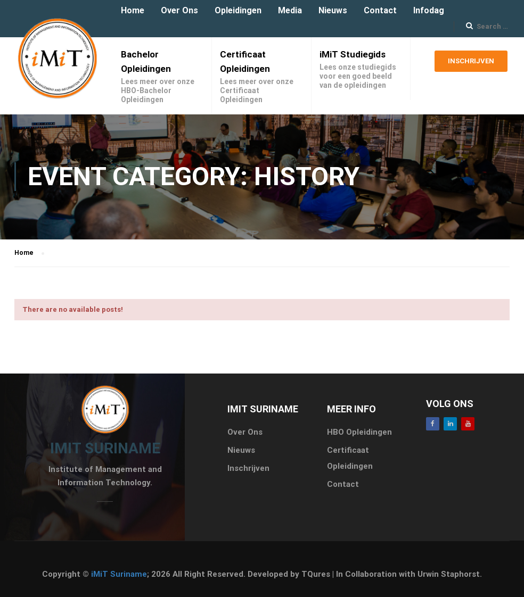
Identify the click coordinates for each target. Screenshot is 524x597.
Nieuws (332, 10)
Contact (380, 10)
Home (132, 10)
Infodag (428, 10)
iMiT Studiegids (353, 54)
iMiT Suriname (119, 574)
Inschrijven (471, 64)
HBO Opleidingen (359, 432)
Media (290, 10)
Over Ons (179, 10)
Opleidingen (238, 10)
